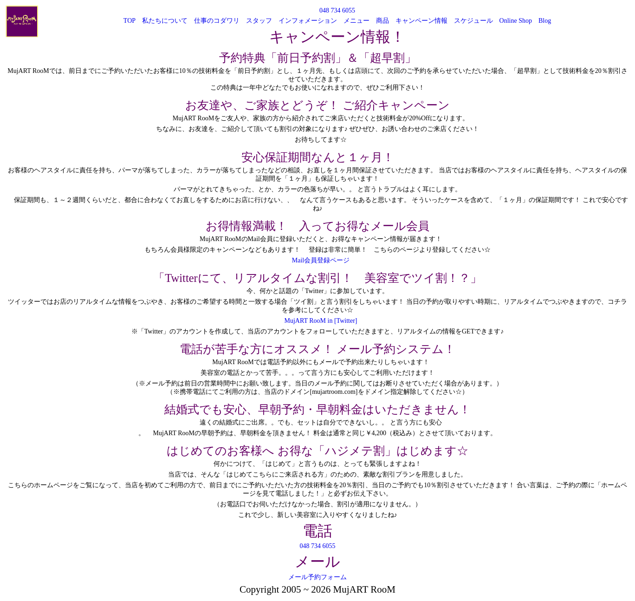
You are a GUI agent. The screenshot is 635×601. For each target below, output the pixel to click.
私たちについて (165, 20)
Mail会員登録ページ (321, 260)
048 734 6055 (337, 10)
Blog (544, 20)
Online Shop (515, 20)
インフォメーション (308, 20)
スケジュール (473, 20)
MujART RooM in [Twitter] (321, 320)
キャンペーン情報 (421, 20)
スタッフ (259, 20)
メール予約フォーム (317, 577)
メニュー (356, 20)
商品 (382, 20)
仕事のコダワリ (217, 20)
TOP (129, 20)
